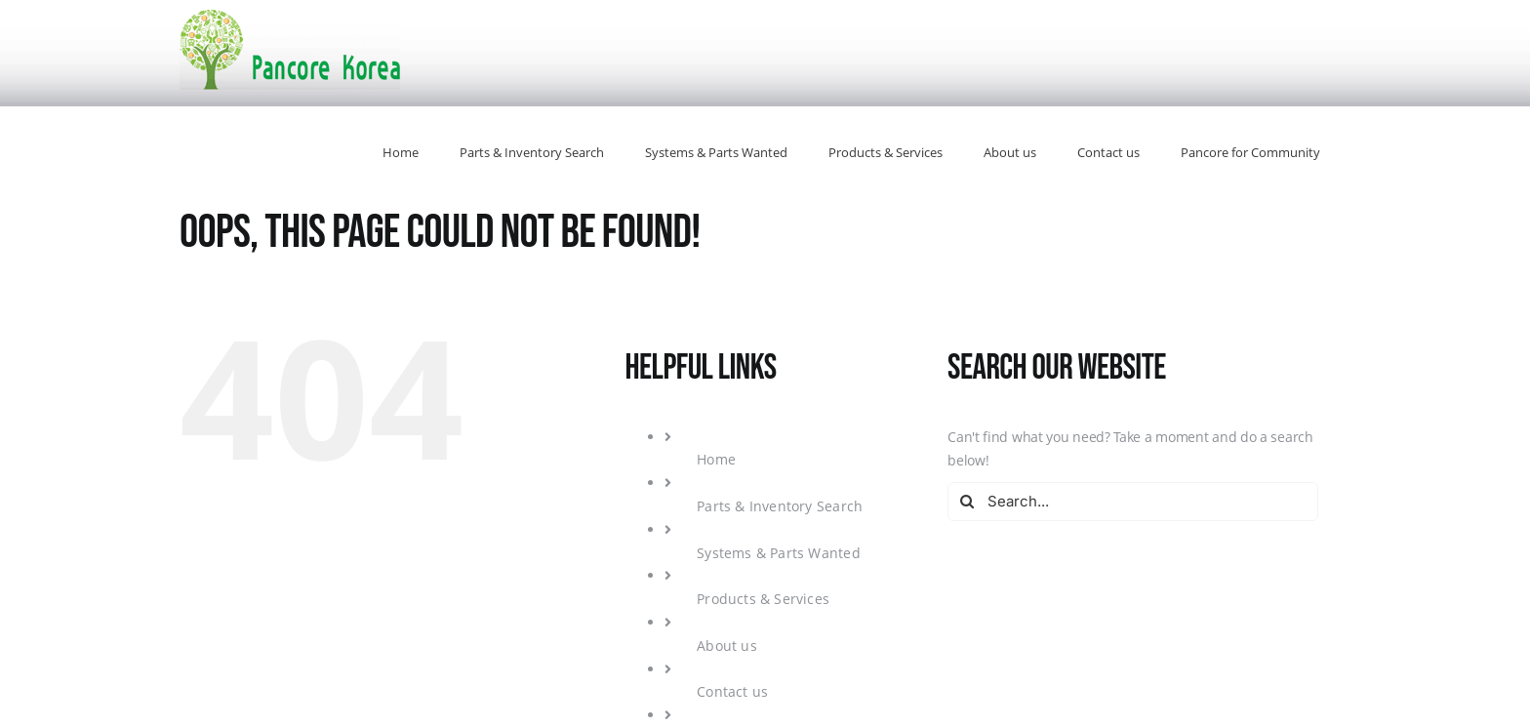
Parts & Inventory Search (780, 506)
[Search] (966, 501)
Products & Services (763, 598)
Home (716, 459)
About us (727, 645)
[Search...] (1132, 501)
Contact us (732, 691)
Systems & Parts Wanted (779, 553)
